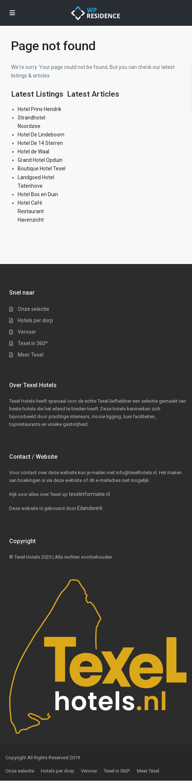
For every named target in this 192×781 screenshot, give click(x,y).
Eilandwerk (90, 508)
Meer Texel (30, 355)
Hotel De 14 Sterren (40, 143)
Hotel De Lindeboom (41, 135)
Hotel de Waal (33, 152)
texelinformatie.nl (89, 494)
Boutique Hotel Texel (41, 168)
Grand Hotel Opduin (40, 160)
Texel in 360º (33, 343)
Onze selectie (33, 309)
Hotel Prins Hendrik (39, 109)
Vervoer (27, 332)
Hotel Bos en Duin (38, 194)
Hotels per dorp (35, 320)
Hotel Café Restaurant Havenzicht (31, 211)
